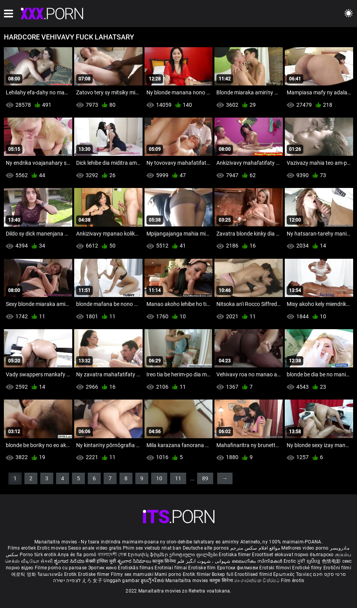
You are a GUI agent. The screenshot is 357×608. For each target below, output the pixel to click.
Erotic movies (52, 548)
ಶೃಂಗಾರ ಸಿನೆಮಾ (69, 561)
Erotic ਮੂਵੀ (295, 561)
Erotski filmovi (275, 567)
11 (178, 478)
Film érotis (292, 580)
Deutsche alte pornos (206, 548)
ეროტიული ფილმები (194, 554)
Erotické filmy (307, 567)
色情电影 (332, 561)
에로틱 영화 (24, 574)
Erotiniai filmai (171, 567)
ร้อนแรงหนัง (50, 574)
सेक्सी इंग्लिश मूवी (100, 561)
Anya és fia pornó (77, 554)
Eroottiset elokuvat (273, 554)
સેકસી (47, 561)
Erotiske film (202, 567)
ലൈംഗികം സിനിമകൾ (258, 561)
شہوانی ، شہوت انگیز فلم (204, 561)
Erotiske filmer (94, 574)
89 (205, 478)
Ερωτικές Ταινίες (293, 574)
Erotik (71, 574)
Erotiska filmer (235, 554)
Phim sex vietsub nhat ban (152, 548)
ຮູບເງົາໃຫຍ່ (153, 580)
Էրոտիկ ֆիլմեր (148, 554)
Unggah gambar (122, 580)
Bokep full (222, 574)
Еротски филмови (238, 567)
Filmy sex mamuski (132, 574)
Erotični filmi (337, 567)
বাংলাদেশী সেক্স (112, 554)
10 (159, 478)
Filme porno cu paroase (61, 567)
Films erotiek (22, 548)
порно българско (314, 554)
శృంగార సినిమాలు (135, 561)
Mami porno (168, 574)
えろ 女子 (92, 580)
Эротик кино (103, 567)
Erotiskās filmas (136, 567)
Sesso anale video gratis (94, 548)
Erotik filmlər (197, 574)
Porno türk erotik (38, 554)
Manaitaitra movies (187, 580)
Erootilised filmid (254, 574)
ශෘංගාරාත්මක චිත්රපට (257, 580)
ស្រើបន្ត (314, 561)
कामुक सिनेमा (164, 561)
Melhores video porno (304, 548)
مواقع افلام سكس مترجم (255, 548)
